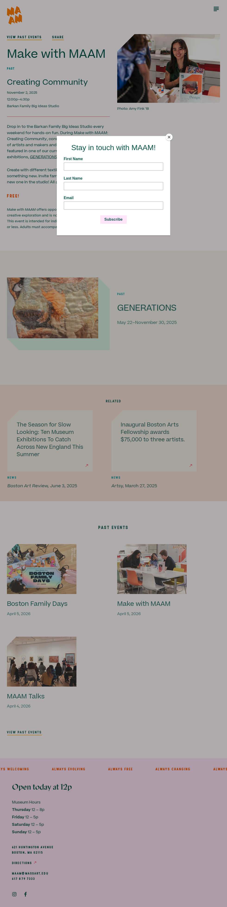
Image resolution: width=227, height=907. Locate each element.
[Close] (169, 137)
